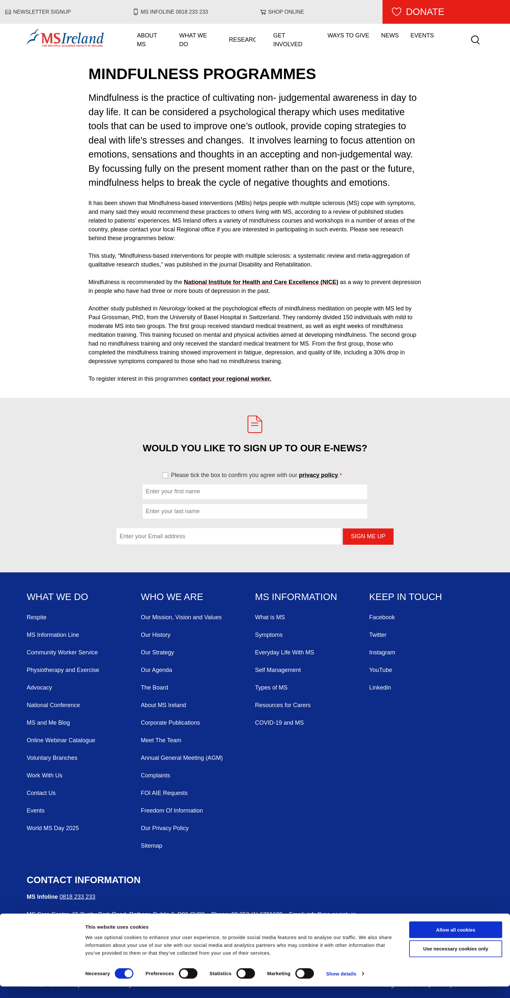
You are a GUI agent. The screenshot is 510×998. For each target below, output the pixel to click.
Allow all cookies (456, 941)
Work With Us (44, 775)
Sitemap (151, 845)
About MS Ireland (163, 705)
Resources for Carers (283, 705)
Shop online (286, 12)
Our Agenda (156, 670)
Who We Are (172, 597)
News (390, 35)
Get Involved (287, 40)
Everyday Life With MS (284, 652)
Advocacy (39, 687)
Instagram (382, 652)
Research (242, 39)
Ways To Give (348, 35)
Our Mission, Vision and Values (181, 617)
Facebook (382, 617)
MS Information (296, 597)
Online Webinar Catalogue (61, 740)
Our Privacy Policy (165, 828)
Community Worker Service (62, 652)
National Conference (53, 705)
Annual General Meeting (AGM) (182, 758)
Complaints (155, 775)
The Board (154, 687)
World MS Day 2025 (53, 828)
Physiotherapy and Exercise (63, 670)
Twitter (377, 635)
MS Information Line (53, 635)
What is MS (270, 617)
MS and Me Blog (48, 722)
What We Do (193, 40)
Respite (37, 617)
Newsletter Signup (42, 12)
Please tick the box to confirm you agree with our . (259, 475)
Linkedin (380, 687)
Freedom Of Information (172, 810)
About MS (147, 40)
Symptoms (269, 635)
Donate (425, 12)
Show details (341, 985)
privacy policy (318, 475)
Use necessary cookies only (455, 960)
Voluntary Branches (52, 758)
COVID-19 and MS (279, 722)
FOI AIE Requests (164, 793)
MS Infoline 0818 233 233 (174, 12)
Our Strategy (157, 652)
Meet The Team (161, 740)
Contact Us (41, 793)
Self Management (278, 670)
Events (422, 35)
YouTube (380, 670)
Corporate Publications (170, 722)
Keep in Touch (405, 597)
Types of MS (271, 687)
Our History (155, 635)
